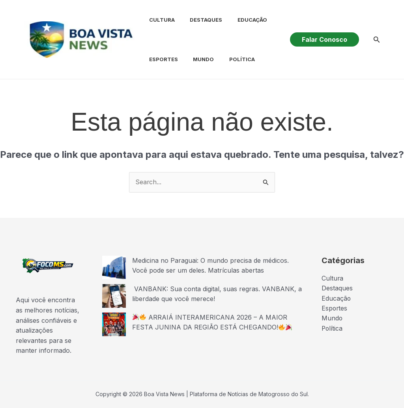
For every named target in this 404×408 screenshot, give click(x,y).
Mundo (194, 59)
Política (230, 59)
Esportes (156, 59)
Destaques (197, 20)
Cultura (155, 20)
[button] (324, 39)
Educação (240, 20)
